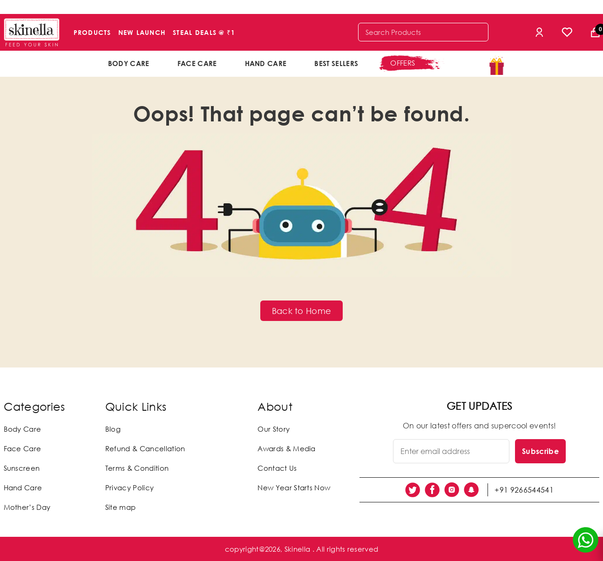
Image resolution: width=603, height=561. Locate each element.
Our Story (273, 429)
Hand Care (266, 63)
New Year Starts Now (293, 487)
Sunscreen (22, 468)
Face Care (197, 63)
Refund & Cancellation (145, 448)
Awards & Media (286, 448)
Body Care (128, 63)
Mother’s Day (27, 507)
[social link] (412, 489)
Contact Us (277, 468)
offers (402, 63)
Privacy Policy (129, 487)
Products (92, 32)
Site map (120, 507)
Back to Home (302, 311)
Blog (113, 429)
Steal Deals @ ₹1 (204, 32)
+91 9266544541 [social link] (524, 489)
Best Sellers (336, 63)
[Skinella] (32, 32)
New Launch (142, 32)
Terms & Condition (137, 468)
